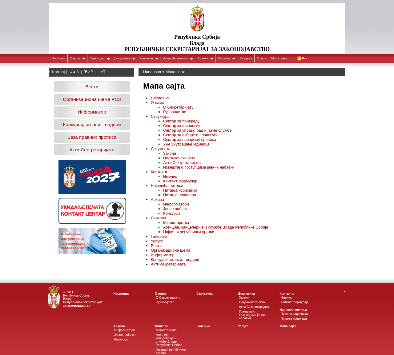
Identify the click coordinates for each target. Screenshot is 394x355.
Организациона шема (170, 250)
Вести (91, 86)
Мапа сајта (279, 58)
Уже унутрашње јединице (186, 144)
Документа (124, 58)
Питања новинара (179, 195)
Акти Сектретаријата (92, 149)
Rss (304, 58)
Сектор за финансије (182, 125)
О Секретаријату (178, 107)
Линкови (227, 58)
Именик (170, 176)
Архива (205, 58)
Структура (100, 58)
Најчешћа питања (178, 58)
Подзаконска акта (179, 158)
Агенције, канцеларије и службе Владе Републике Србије (215, 227)
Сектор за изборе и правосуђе (191, 135)
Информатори (176, 204)
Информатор (92, 111)
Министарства (176, 222)
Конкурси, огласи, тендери (92, 124)
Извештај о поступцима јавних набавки (199, 167)
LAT (102, 72)
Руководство (174, 112)
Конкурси (171, 213)
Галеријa (245, 58)
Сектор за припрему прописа (189, 139)
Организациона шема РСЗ (92, 99)
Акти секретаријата (168, 264)
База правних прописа (91, 137)
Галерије (159, 236)
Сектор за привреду (181, 121)
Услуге (262, 58)
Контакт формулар (180, 181)
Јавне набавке (176, 208)
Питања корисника (180, 190)
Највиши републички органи (188, 231)
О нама (78, 58)
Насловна (58, 58)
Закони (169, 153)
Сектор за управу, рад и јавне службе (197, 130)
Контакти (149, 58)
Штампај (57, 72)
